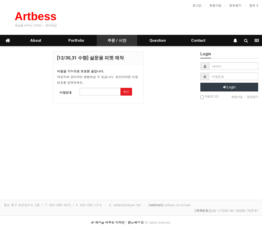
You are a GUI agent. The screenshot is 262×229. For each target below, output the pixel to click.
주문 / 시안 (116, 40)
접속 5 (253, 5)
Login (229, 87)
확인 (126, 91)
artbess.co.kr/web (169, 205)
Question (157, 40)
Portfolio (76, 40)
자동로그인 (209, 97)
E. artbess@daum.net (125, 205)
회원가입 (215, 5)
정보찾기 (235, 5)
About (35, 40)
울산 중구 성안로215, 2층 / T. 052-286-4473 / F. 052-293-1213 (53, 205)
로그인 (197, 5)
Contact (198, 40)
